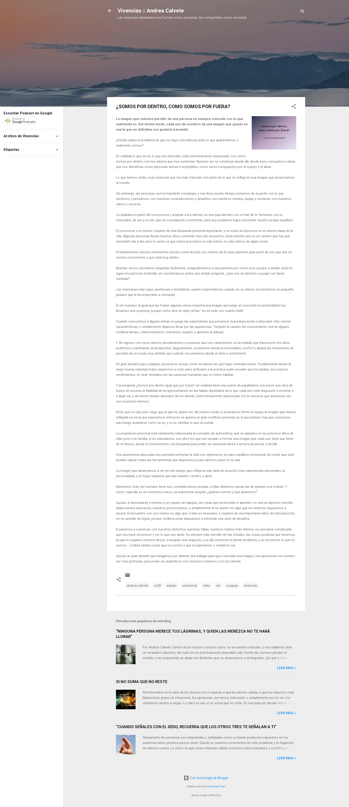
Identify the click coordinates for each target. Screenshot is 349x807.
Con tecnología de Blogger (206, 778)
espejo (172, 586)
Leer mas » (286, 668)
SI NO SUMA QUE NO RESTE (141, 681)
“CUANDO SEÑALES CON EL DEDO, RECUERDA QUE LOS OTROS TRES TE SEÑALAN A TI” (196, 726)
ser (218, 586)
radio (206, 586)
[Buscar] (302, 12)
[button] (293, 107)
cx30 (157, 586)
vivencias (250, 586)
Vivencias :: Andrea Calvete (151, 11)
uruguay (232, 586)
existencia (189, 586)
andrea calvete (137, 586)
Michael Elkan (217, 786)
